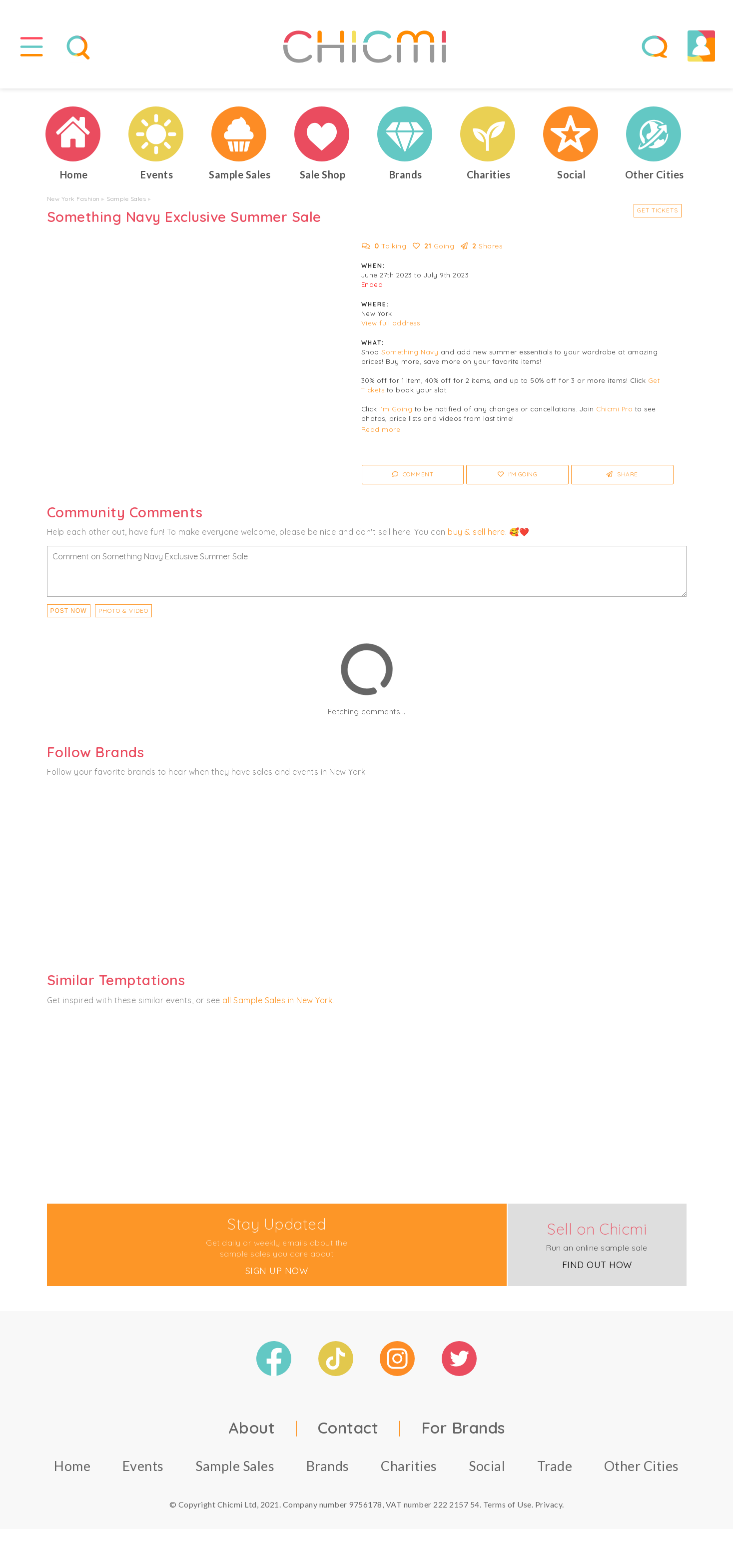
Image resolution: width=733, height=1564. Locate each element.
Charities (409, 1466)
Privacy (549, 1504)
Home (72, 1466)
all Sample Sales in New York (277, 1000)
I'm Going (396, 409)
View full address (390, 323)
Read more (381, 430)
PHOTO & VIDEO (123, 610)
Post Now (68, 610)
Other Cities (641, 1466)
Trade (555, 1466)
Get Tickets (657, 210)
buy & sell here (476, 532)
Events (143, 1466)
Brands (327, 1466)
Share (622, 474)
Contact (348, 1428)
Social (487, 1466)
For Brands (463, 1428)
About (251, 1428)
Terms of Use (507, 1504)
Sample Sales (126, 198)
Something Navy (409, 352)
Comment (413, 474)
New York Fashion (73, 198)
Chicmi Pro (614, 409)
